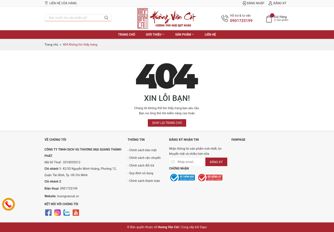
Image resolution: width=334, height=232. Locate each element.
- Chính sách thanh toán (144, 181)
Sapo (203, 227)
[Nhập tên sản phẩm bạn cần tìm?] (73, 17)
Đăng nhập (253, 3)
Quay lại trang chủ (167, 123)
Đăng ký (277, 3)
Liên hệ (210, 34)
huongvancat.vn (68, 196)
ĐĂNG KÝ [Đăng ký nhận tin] (216, 162)
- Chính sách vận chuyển (144, 158)
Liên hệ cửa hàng (61, 3)
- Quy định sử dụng (140, 173)
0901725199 (241, 20)
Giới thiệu (155, 34)
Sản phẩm (184, 34)
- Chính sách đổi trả (141, 165)
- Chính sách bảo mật (142, 150)
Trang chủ (126, 34)
